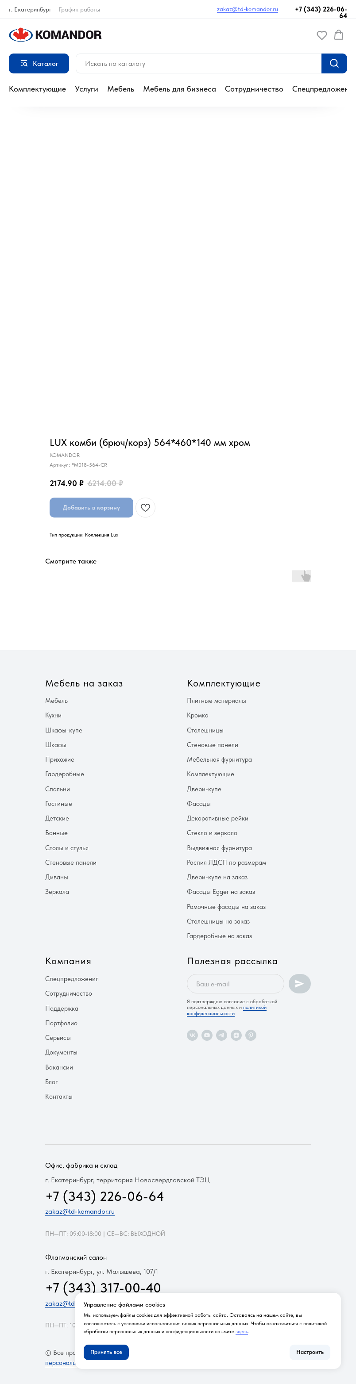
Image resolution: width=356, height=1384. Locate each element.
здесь (242, 1331)
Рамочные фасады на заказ (226, 907)
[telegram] (221, 1035)
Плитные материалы (216, 701)
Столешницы (205, 730)
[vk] (192, 1035)
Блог (51, 1082)
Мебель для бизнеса (179, 88)
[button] (322, 35)
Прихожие (59, 759)
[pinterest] (250, 1035)
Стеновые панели (71, 862)
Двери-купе (204, 789)
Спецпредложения (72, 979)
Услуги (86, 88)
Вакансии (59, 1067)
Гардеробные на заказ (219, 936)
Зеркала (57, 892)
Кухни (53, 715)
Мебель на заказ (84, 683)
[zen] (236, 1035)
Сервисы (58, 1038)
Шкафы (55, 745)
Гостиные (58, 804)
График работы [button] (79, 9)
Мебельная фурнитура (219, 759)
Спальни (57, 789)
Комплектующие (37, 88)
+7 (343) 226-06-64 (321, 12)
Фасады (199, 804)
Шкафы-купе (63, 730)
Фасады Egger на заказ (221, 892)
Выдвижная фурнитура (219, 848)
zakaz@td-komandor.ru (247, 8)
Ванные (56, 833)
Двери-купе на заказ (217, 877)
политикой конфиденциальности (227, 1010)
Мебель (120, 88)
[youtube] (207, 1035)
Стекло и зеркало (212, 833)
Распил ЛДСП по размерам (226, 862)
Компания (68, 960)
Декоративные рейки (217, 818)
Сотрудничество (254, 88)
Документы (61, 1052)
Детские (57, 818)
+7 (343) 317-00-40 (103, 1288)
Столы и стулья (67, 848)
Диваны (56, 877)
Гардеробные (64, 774)
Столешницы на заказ (218, 921)
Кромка (198, 715)
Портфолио (61, 1023)
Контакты (59, 1096)
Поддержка (61, 1008)
